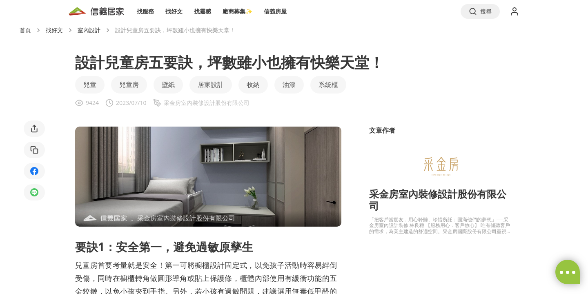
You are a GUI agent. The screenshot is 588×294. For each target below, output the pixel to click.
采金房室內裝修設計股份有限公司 (437, 199)
